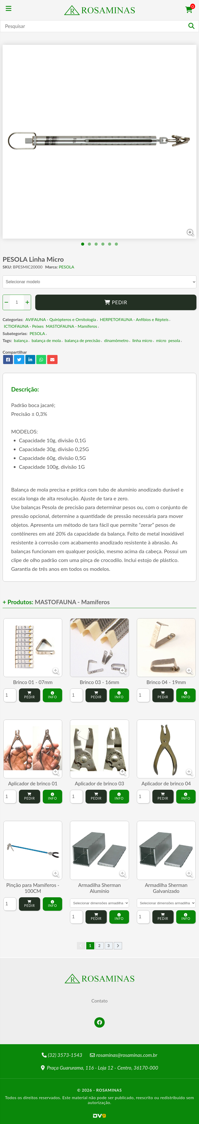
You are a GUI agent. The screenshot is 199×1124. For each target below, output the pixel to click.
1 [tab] (83, 244)
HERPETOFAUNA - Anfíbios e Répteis (134, 319)
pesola (174, 340)
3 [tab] (96, 244)
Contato (99, 1001)
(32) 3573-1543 (62, 1055)
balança (21, 340)
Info (52, 695)
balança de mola (46, 340)
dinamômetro (116, 340)
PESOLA (66, 266)
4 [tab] (103, 244)
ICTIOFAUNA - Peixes (24, 326)
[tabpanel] (99, 142)
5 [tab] (109, 244)
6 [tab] (116, 244)
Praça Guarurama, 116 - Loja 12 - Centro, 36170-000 (99, 1068)
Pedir (115, 302)
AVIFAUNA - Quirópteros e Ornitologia (60, 319)
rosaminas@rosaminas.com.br (123, 1055)
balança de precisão (82, 340)
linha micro (142, 340)
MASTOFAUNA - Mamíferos (71, 326)
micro (161, 340)
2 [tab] (89, 244)
